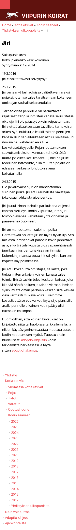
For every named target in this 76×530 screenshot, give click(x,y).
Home (6, 25)
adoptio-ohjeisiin (34, 340)
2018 (14, 466)
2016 (14, 477)
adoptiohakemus (24, 350)
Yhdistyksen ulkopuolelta (21, 30)
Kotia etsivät (23, 25)
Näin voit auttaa (17, 512)
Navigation (5, 4)
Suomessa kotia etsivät (25, 387)
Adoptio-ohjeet (16, 517)
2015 (14, 483)
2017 (14, 472)
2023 (14, 438)
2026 (14, 421)
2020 (14, 455)
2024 (14, 432)
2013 (14, 494)
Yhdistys (11, 375)
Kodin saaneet (47, 25)
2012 (14, 500)
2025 (14, 427)
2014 (14, 489)
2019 (14, 461)
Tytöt (12, 398)
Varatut (14, 404)
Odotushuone (18, 409)
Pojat (12, 392)
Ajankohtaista (15, 523)
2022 (14, 444)
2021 (14, 449)
